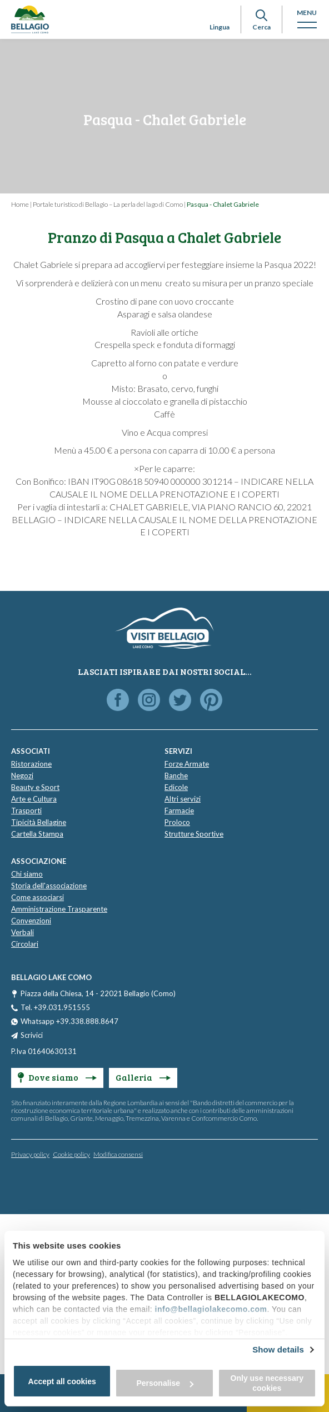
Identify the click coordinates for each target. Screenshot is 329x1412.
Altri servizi (182, 798)
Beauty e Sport (35, 787)
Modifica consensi (118, 1154)
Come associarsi (37, 897)
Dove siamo (57, 1077)
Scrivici (32, 1035)
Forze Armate (186, 763)
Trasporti (26, 810)
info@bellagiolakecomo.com (211, 1309)
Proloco (177, 822)
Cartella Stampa (37, 833)
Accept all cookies (62, 1381)
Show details (278, 1349)
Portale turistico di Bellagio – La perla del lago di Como (108, 204)
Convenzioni (31, 920)
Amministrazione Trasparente (59, 908)
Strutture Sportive (193, 833)
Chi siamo (27, 873)
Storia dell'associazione (49, 885)
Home (20, 204)
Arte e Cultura (34, 798)
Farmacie (179, 810)
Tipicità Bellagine (38, 822)
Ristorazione (31, 763)
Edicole (176, 787)
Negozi (22, 775)
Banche (176, 775)
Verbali (22, 932)
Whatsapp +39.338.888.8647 (69, 1021)
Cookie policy (71, 1154)
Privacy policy (30, 1154)
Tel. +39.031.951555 (55, 1007)
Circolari (24, 943)
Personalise (164, 1383)
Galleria (143, 1077)
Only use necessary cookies (267, 1383)
